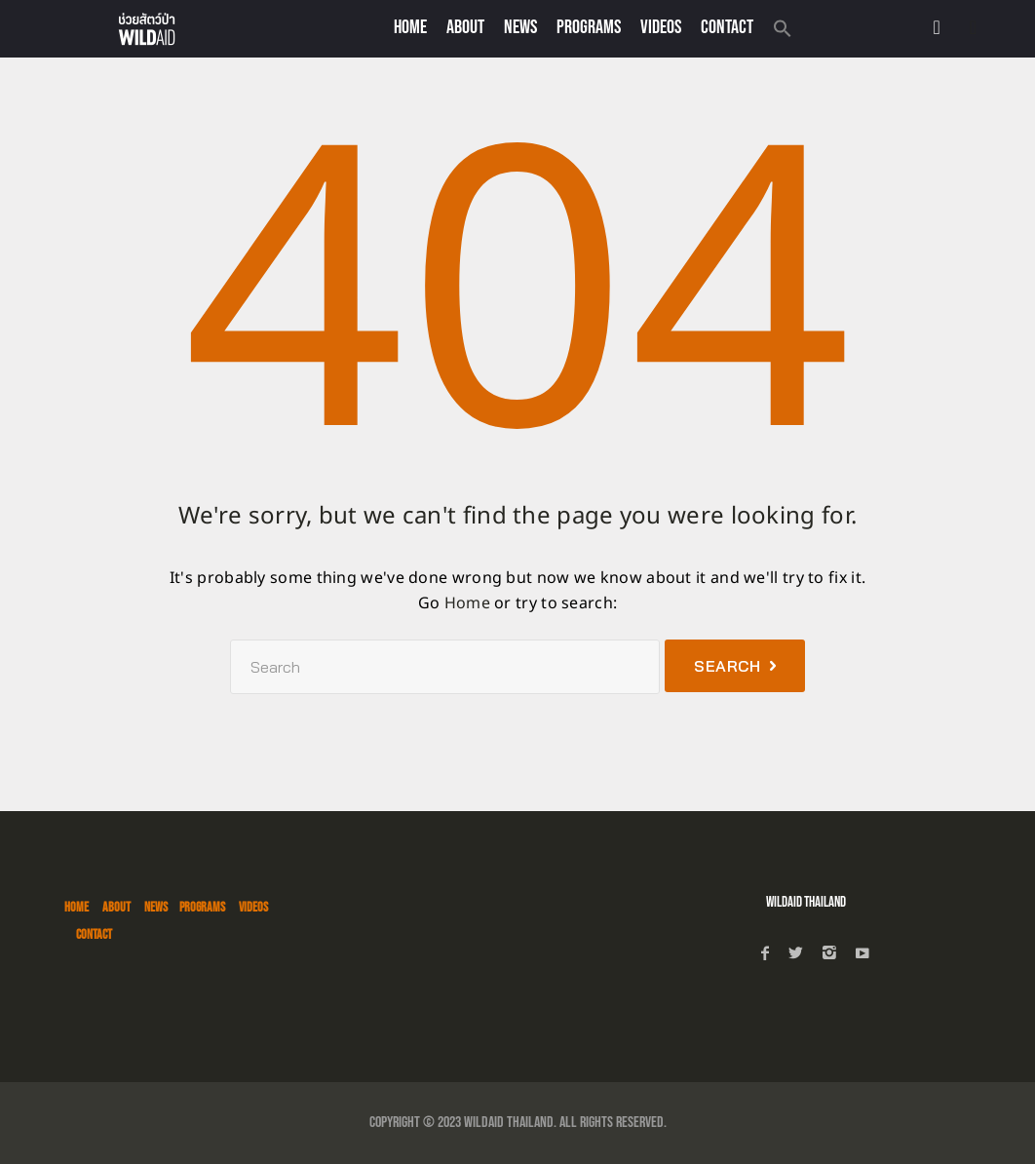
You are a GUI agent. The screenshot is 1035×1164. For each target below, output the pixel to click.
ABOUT (116, 907)
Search (727, 666)
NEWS (520, 28)
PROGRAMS (588, 28)
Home (410, 28)
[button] (782, 30)
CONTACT (727, 28)
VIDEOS (660, 28)
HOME (76, 907)
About (465, 28)
